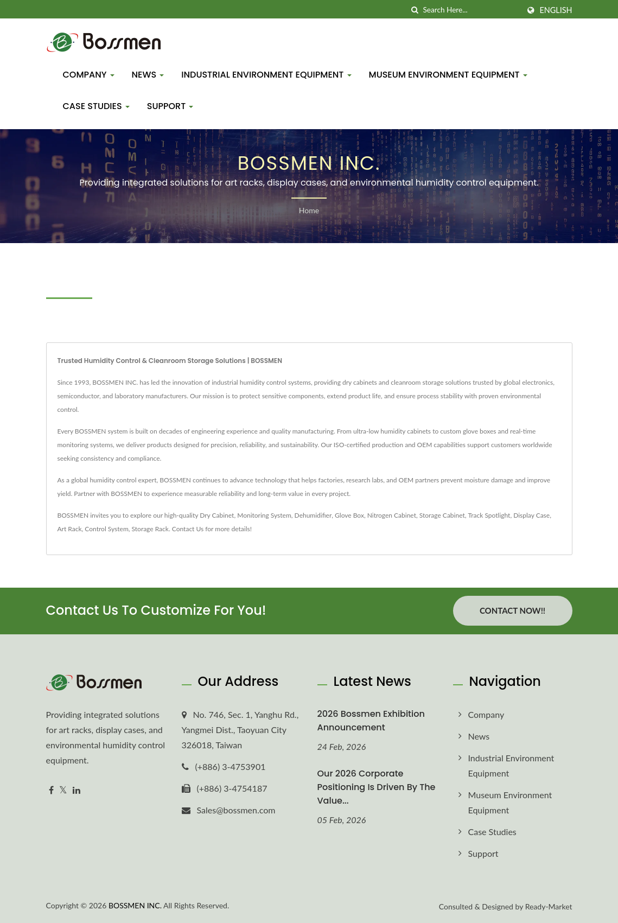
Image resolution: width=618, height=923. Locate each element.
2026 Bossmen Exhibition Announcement (371, 720)
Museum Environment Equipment (448, 74)
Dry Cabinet (217, 515)
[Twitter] (63, 790)
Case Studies (96, 106)
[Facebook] (51, 790)
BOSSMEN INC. (135, 904)
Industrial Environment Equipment (266, 74)
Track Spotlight (489, 515)
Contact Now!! (512, 610)
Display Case (531, 515)
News (148, 74)
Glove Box (349, 515)
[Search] (471, 10)
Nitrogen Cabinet (391, 515)
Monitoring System (264, 515)
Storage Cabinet (442, 515)
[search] (414, 10)
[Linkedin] (76, 790)
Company (88, 74)
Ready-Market (548, 906)
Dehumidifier (313, 515)
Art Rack (70, 529)
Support (170, 106)
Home (309, 210)
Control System (106, 529)
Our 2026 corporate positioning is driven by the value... (376, 786)
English (555, 10)
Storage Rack (150, 529)
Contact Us (187, 529)
